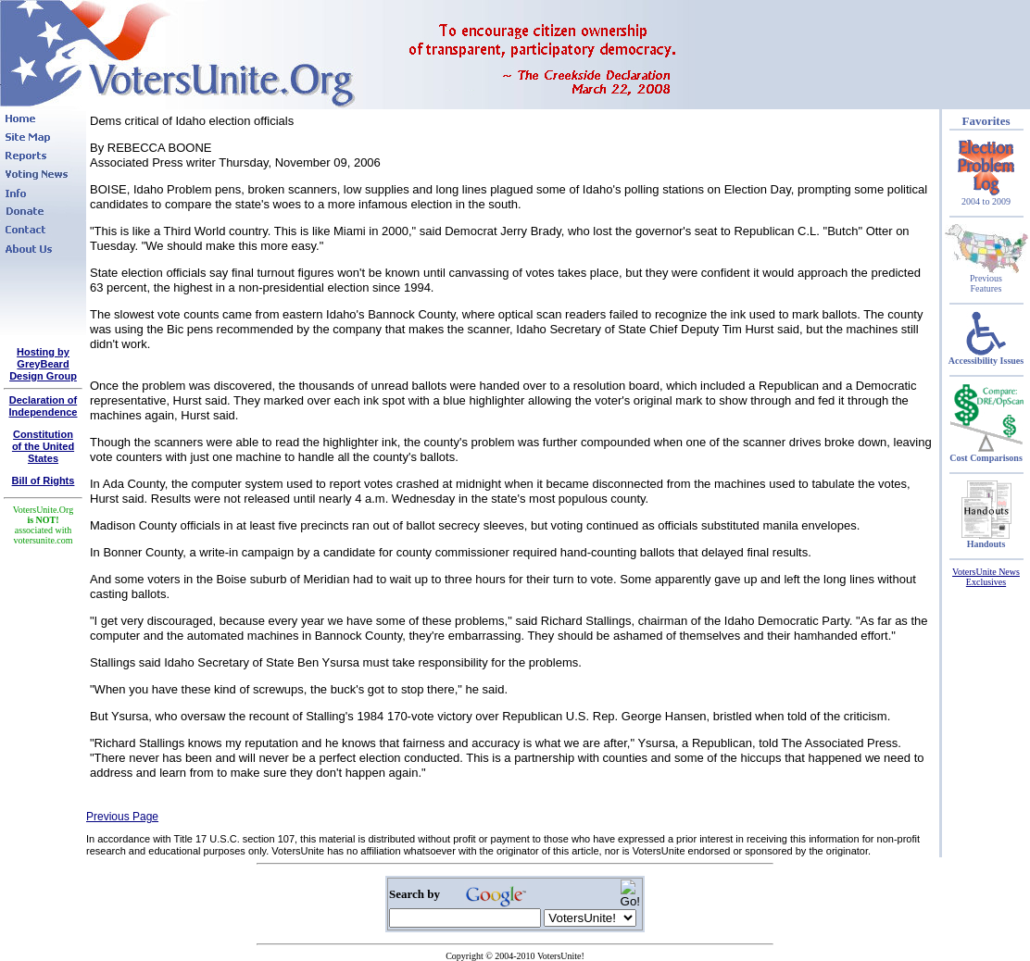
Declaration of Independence (43, 406)
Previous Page (122, 816)
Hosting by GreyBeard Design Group (43, 363)
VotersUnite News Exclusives (986, 577)
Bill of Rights (43, 480)
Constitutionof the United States (43, 446)
